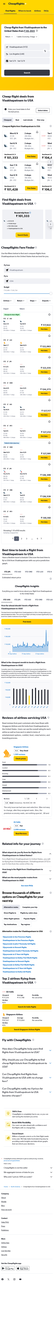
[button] (4, 4)
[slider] (50, 293)
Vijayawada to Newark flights (15, 947)
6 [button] (37, 538)
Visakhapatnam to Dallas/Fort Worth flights (20, 958)
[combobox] (9, 36)
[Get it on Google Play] (8, 1268)
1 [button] (16, 538)
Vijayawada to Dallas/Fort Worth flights (18, 965)
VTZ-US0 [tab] (6, 600)
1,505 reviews (19, 754)
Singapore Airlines (21, 747)
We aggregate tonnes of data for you (28, 1172)
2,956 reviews (19, 830)
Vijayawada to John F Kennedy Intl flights (19, 944)
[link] (23, 234)
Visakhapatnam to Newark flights (16, 961)
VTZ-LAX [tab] (39, 572)
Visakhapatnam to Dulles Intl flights (17, 972)
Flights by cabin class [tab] (28, 913)
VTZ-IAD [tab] (17, 572)
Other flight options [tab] (11, 919)
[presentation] (37, 31)
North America (15, 1187)
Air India (17, 822)
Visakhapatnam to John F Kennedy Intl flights (20, 951)
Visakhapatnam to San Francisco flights (18, 940)
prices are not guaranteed (12, 1160)
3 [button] (26, 538)
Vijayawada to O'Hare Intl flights (16, 954)
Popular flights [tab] (29, 919)
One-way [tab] (40, 120)
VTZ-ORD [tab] (28, 572)
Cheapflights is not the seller (28, 1167)
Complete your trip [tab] (29, 907)
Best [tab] (17, 120)
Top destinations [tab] (10, 924)
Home (6, 1187)
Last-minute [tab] (28, 120)
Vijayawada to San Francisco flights (17, 937)
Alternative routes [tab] (11, 907)
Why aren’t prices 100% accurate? (28, 1176)
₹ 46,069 (29, 30)
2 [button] (21, 538)
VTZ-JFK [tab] (7, 572)
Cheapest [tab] (7, 120)
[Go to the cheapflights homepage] (17, 4)
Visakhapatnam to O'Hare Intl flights (17, 968)
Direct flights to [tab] (10, 913)
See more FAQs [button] (27, 886)
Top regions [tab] (25, 924)
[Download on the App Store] (22, 1268)
